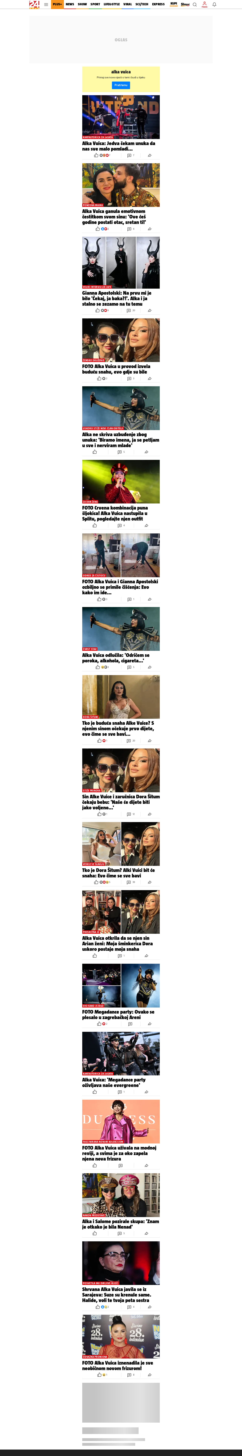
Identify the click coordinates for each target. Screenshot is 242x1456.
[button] (195, 4)
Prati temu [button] (121, 85)
